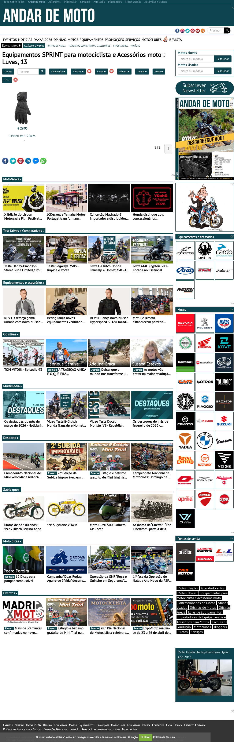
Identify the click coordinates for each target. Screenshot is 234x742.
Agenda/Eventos (213, 588)
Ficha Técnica (174, 725)
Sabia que (11, 489)
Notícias (25, 39)
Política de (164, 737)
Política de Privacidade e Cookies (22, 729)
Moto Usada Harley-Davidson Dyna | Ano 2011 (205, 673)
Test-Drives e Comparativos (23, 231)
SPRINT (78, 71)
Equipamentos (92, 39)
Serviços (132, 39)
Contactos (158, 725)
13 (7, 79)
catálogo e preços (34, 45)
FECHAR (146, 737)
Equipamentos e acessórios (24, 282)
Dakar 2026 (43, 39)
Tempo (142, 71)
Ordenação (58, 71)
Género (124, 71)
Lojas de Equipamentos (205, 612)
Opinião (59, 39)
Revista (175, 39)
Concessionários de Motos (196, 603)
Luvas (101, 71)
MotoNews (12, 179)
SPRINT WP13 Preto (23, 136)
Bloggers (220, 627)
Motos (73, 39)
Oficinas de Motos (203, 607)
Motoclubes (151, 39)
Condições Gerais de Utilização (61, 729)
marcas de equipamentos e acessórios (89, 45)
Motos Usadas (188, 588)
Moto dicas (12, 541)
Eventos (10, 39)
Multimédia (12, 386)
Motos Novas (187, 593)
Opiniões (11, 334)
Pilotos (183, 632)
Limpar (8, 71)
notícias (135, 45)
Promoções (114, 39)
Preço (159, 71)
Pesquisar (223, 59)
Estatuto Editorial (195, 725)
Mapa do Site (129, 729)
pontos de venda (56, 45)
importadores (120, 45)
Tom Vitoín (60, 725)
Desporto (11, 438)
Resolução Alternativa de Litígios (100, 729)
